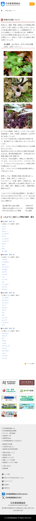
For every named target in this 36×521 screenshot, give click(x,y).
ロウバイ (4, 336)
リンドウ (4, 317)
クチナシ (4, 272)
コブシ (4, 229)
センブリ (4, 320)
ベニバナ (4, 274)
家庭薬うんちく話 (8, 457)
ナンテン (4, 358)
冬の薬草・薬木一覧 (8, 328)
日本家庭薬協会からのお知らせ (12, 440)
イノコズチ (5, 297)
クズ (3, 325)
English (6, 484)
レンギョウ (5, 239)
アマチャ (4, 289)
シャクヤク (5, 284)
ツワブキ (4, 356)
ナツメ (4, 305)
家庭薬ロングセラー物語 (10, 462)
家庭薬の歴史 (7, 455)
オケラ (4, 310)
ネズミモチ (5, 351)
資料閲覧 (5, 468)
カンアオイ (5, 333)
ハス (3, 277)
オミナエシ (5, 303)
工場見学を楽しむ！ (9, 446)
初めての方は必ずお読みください (14, 477)
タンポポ (4, 251)
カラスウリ (5, 300)
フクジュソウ (6, 346)
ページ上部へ (31, 363)
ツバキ (4, 343)
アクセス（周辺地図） (9, 433)
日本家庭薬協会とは (9, 428)
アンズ (4, 226)
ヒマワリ (4, 287)
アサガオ (4, 269)
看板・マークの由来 (9, 460)
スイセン (4, 348)
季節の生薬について (9, 452)
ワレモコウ (5, 322)
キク (3, 312)
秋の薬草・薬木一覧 (8, 293)
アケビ (4, 236)
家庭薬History (7, 438)
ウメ (3, 246)
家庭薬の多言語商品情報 (10, 449)
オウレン (4, 231)
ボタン (4, 264)
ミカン (4, 353)
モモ (3, 248)
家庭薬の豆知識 (7, 444)
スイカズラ (5, 234)
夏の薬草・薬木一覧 (8, 254)
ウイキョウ (5, 267)
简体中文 (7, 488)
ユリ (3, 282)
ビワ (3, 338)
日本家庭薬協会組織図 (9, 430)
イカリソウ (5, 241)
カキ (3, 315)
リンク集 (7, 474)
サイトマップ (8, 481)
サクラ (4, 244)
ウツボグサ (5, 262)
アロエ (4, 341)
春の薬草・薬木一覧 (8, 221)
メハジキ (4, 279)
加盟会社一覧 (7, 435)
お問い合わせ (7, 466)
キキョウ (4, 307)
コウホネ (4, 259)
